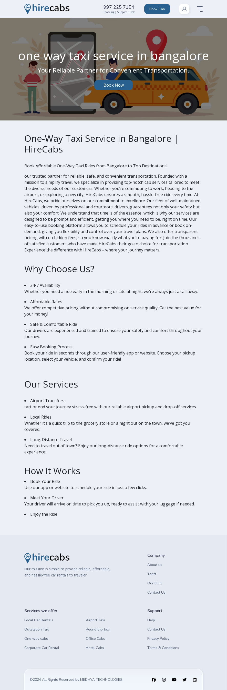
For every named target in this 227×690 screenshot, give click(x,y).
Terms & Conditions (163, 647)
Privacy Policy (158, 638)
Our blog (154, 583)
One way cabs (36, 638)
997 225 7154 (119, 7)
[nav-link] (184, 9)
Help (151, 620)
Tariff (151, 574)
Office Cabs (95, 638)
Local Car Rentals (38, 620)
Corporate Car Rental (41, 647)
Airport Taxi (95, 620)
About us (154, 564)
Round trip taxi (98, 629)
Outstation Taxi (36, 629)
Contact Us (156, 592)
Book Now (114, 85)
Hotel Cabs (95, 647)
